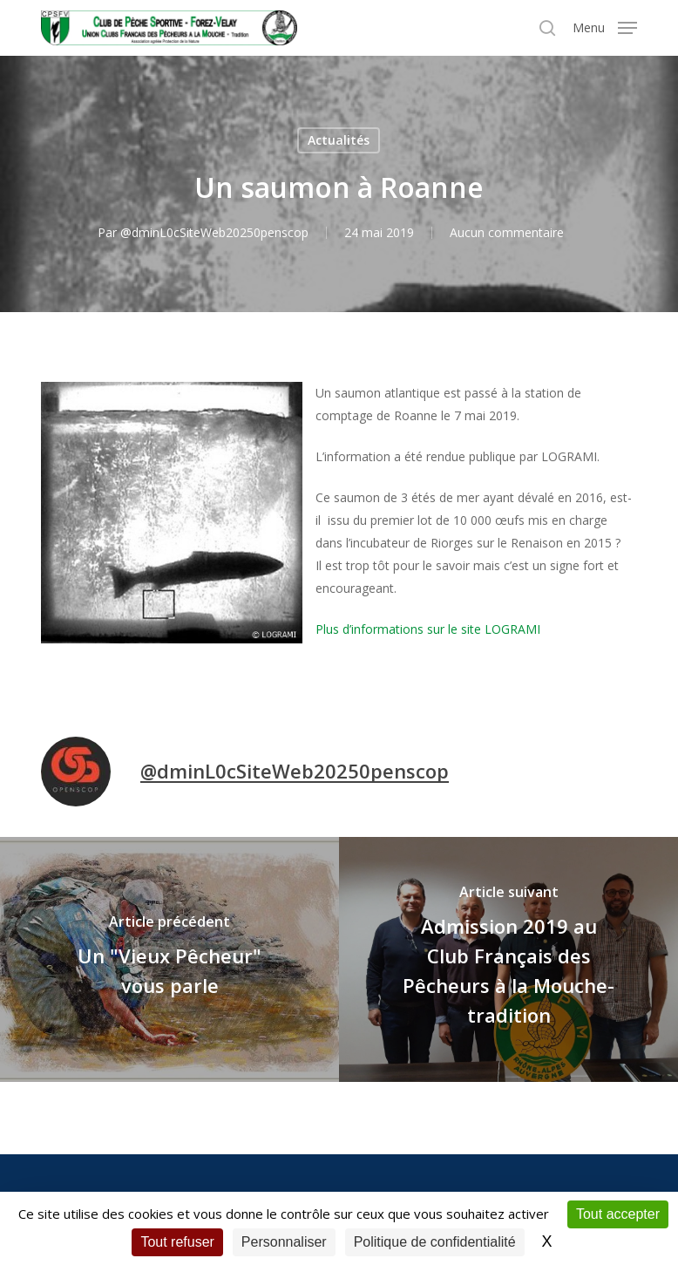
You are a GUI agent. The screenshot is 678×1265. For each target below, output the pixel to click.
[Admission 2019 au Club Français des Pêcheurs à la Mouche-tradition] (508, 959)
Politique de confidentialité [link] (435, 1241)
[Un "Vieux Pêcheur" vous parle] (169, 959)
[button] (605, 26)
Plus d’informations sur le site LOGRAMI (427, 629)
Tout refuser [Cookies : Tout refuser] (177, 1241)
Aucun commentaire (507, 232)
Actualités (339, 140)
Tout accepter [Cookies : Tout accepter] (618, 1214)
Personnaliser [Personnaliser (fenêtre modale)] (284, 1241)
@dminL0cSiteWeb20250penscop (214, 232)
